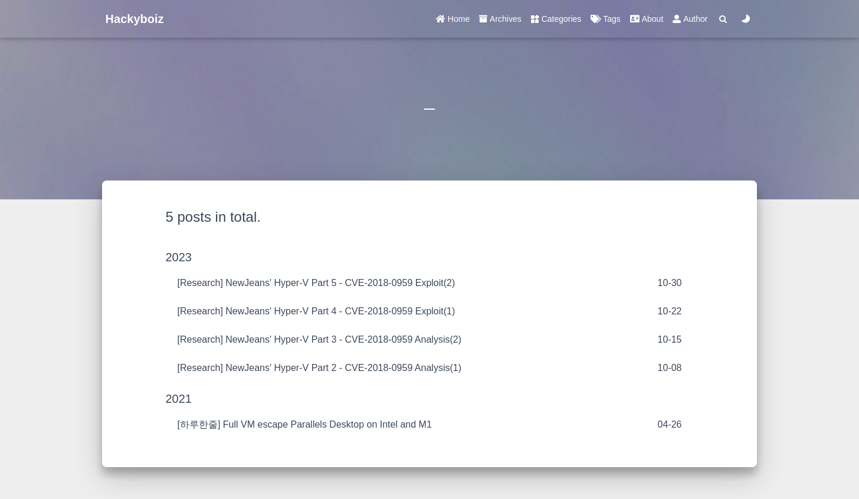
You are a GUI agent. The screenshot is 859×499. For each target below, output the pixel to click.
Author (690, 19)
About (646, 19)
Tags (605, 19)
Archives (500, 19)
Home (453, 19)
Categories (556, 19)
